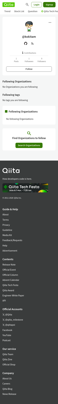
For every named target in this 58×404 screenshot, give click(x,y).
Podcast (6, 340)
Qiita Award (8, 290)
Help (4, 245)
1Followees (29, 60)
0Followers (42, 60)
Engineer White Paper (13, 295)
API (4, 300)
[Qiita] (8, 4)
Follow (29, 69)
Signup (49, 4)
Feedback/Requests (12, 240)
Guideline (7, 229)
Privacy (6, 224)
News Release (9, 393)
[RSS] (32, 43)
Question (32, 11)
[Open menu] (50, 22)
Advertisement (9, 250)
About (5, 214)
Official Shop (8, 364)
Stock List (19, 11)
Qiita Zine (7, 359)
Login (37, 4)
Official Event (9, 269)
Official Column (10, 274)
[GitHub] (25, 43)
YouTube (6, 335)
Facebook (7, 330)
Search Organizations (29, 145)
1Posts (16, 60)
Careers (6, 383)
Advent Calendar (10, 279)
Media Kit (7, 235)
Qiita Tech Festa (10, 285)
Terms (5, 219)
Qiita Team (7, 354)
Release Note (8, 264)
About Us (7, 378)
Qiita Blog (7, 388)
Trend (7, 11)
